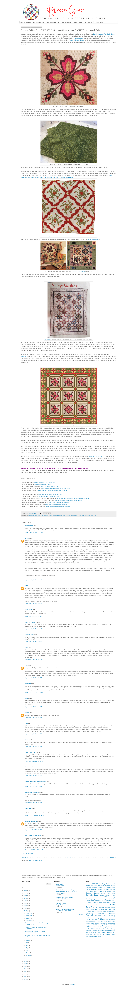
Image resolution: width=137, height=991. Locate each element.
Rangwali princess (61, 905)
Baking (88, 885)
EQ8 (58, 425)
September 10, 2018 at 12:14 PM (34, 815)
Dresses (95, 897)
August (28, 940)
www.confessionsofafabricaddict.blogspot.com (53, 490)
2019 (25, 908)
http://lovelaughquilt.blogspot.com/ (56, 504)
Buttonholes (94, 887)
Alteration (88, 884)
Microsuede (99, 911)
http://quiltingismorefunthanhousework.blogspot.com (73, 498)
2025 (25, 893)
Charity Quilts (102, 887)
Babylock (113, 884)
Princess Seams (108, 917)
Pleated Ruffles (92, 917)
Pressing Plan (100, 917)
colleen (27, 712)
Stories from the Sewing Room (65, 909)
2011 (25, 976)
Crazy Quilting (89, 891)
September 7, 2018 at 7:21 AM (33, 616)
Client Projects (91, 889)
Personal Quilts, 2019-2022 (52, 22)
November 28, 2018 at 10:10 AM (34, 850)
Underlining (112, 928)
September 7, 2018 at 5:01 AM (33, 580)
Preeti (26, 647)
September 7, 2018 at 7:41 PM (33, 707)
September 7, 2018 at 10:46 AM (34, 678)
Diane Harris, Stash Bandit (33, 835)
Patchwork (89, 915)
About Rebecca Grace (26, 22)
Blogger (72, 984)
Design (96, 895)
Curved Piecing (97, 891)
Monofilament (89, 913)
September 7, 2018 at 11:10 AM (34, 692)
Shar (26, 665)
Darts (113, 893)
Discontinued (44, 515)
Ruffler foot (100, 921)
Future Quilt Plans (88, 22)
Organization (111, 913)
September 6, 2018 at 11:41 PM (34, 532)
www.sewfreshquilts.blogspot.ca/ (44, 482)
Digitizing (102, 895)
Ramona (27, 767)
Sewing (94, 925)
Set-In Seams (107, 923)
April (27, 950)
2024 (25, 895)
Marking (94, 911)
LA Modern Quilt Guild (62, 899)
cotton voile (89, 934)
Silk (98, 927)
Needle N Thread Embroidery (65, 890)
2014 (25, 969)
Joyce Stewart (48, 339)
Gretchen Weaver (30, 622)
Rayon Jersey (108, 919)
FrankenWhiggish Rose (76, 40)
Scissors (88, 923)
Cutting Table (105, 893)
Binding (107, 885)
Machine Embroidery (99, 909)
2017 (25, 961)
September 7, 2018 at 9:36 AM (33, 659)
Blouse (113, 885)
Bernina (101, 885)
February (28, 955)
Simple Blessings (93, 239)
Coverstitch (112, 889)
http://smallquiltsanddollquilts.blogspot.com (68, 500)
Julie (26, 698)
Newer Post (24, 857)
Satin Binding (111, 921)
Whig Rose (93, 515)
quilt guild (87, 515)
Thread (98, 928)
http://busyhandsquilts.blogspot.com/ (50, 494)
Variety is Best (60, 885)
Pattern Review (107, 915)
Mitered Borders (111, 911)
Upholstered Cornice (91, 930)
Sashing (105, 921)
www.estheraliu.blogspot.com (50, 486)
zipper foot (98, 936)
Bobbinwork (88, 887)
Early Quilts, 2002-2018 (38, 22)
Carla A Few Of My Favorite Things (35, 781)
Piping (87, 917)
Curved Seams (107, 891)
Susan (27, 740)
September (29, 920)
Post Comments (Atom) (35, 860)
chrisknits (28, 683)
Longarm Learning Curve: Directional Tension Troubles (36, 932)
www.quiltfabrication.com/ (43, 484)
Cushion (113, 891)
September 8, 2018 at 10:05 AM (34, 734)
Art (100, 884)
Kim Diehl (81, 515)
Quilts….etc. (59, 884)
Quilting (101, 919)
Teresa (27, 538)
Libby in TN (28, 808)
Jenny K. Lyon (29, 634)
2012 (25, 974)
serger (94, 936)
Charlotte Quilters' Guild (96, 456)
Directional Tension (110, 895)
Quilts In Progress (77, 22)
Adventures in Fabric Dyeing (63, 910)
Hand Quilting (102, 902)
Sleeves (101, 927)
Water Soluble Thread (94, 932)
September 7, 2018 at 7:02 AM (33, 603)
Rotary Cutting (92, 921)
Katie (26, 723)
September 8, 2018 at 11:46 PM (34, 761)
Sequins (102, 923)
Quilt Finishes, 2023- (66, 22)
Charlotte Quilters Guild (34, 515)
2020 (25, 905)
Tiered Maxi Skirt (105, 928)
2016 (25, 963)
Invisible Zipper (105, 905)
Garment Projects (99, 22)
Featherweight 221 (91, 900)
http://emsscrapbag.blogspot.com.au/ (58, 506)
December (29, 913)
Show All (81, 914)
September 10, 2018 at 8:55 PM (34, 830)
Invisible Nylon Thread (93, 905)
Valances (98, 930)
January (28, 958)
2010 (25, 979)
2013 (25, 971)
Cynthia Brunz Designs (32, 792)
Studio (93, 928)
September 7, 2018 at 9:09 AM (33, 641)
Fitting (99, 900)
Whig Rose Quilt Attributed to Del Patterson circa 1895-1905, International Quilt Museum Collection (68, 236)
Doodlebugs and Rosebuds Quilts (104, 34)
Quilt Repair (93, 919)
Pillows (113, 915)
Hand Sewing (111, 902)
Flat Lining (103, 900)
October (28, 918)
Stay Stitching (107, 927)
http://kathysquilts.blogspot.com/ (48, 496)
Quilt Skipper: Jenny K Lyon (64, 897)
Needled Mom (29, 525)
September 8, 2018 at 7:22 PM (33, 746)
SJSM (26, 586)
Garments (95, 902)
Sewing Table (94, 927)
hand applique (75, 515)
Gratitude (68, 515)
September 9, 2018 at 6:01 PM (33, 802)
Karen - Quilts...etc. (31, 752)
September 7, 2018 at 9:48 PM (33, 717)
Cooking (100, 889)
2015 (25, 966)
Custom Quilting (92, 893)
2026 (25, 890)
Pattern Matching (98, 915)
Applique (95, 884)
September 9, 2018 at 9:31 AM (33, 775)
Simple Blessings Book (79, 271)
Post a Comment (28, 853)
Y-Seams (103, 932)
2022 (25, 900)
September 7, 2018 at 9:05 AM (33, 629)
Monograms (100, 913)
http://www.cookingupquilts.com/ (59, 502)
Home (69, 857)
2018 (25, 911)
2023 (25, 898)
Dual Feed (101, 897)
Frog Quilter (28, 609)
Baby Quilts (105, 884)
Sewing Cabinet (103, 925)
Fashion (113, 899)
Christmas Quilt (110, 887)
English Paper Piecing (99, 899)
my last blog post (77, 38)
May (27, 948)
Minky (104, 911)
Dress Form (89, 897)
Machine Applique (104, 907)
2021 (25, 903)
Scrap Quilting (95, 923)
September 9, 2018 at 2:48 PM (33, 786)
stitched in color (61, 903)
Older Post (113, 857)
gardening (96, 934)
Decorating (89, 895)
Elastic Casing (111, 897)
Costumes (106, 889)
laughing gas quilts (31, 821)
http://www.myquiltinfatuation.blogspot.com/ (56, 488)
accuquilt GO (111, 932)
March (28, 953)
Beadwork (94, 885)
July (27, 942)
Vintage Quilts (105, 930)
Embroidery (89, 899)
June (27, 945)
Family (108, 899)
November (29, 915)
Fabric (50, 515)
